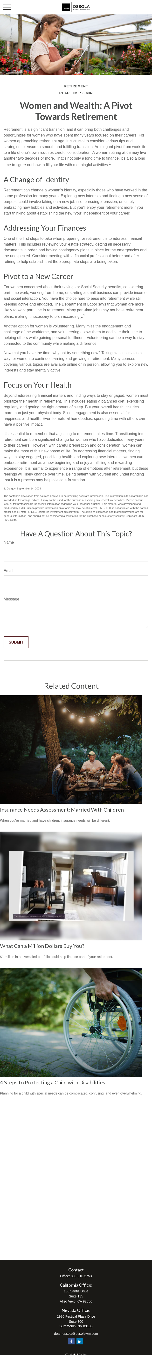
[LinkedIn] (79, 1341)
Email (8, 571)
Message (11, 599)
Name (9, 542)
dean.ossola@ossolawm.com (76, 1333)
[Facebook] (71, 1341)
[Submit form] (16, 642)
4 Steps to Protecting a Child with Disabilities (52, 1082)
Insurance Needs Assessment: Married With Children (62, 809)
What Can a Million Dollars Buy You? (42, 946)
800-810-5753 (81, 1276)
